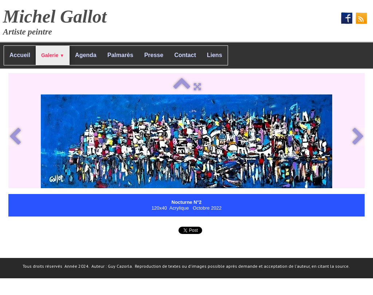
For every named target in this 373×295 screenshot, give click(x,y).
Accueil (19, 55)
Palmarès (120, 55)
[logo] (57, 20)
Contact (185, 55)
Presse (154, 55)
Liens (214, 55)
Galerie (52, 55)
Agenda (86, 55)
